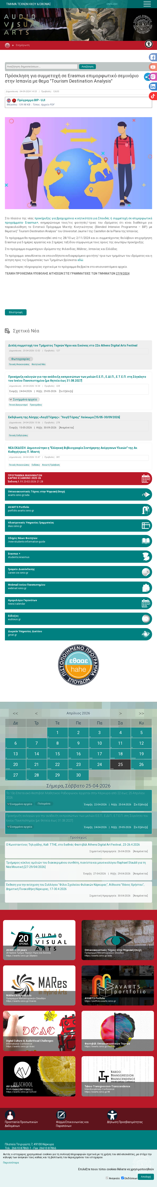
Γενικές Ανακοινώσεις (19, 364)
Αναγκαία (114, 1178)
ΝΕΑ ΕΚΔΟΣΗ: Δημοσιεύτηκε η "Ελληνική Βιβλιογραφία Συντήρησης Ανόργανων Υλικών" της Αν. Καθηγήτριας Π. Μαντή (73, 450)
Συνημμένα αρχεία (25, 399)
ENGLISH (112, 4)
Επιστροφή (15, 312)
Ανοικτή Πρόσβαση (51, 465)
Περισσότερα (11, 1162)
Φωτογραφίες (20, 359)
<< (15, 713)
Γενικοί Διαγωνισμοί (18, 405)
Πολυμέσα (44, 803)
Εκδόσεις (36, 465)
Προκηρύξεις (36, 405)
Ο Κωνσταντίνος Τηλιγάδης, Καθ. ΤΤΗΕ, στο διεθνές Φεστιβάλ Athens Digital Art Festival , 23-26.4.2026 (73, 844)
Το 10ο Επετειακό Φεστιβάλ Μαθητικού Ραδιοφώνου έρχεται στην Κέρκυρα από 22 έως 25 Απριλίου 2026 (75, 795)
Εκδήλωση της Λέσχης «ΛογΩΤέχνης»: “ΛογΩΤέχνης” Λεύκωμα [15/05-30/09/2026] (64, 417)
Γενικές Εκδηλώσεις (18, 435)
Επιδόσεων (130, 1178)
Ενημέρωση (23, 45)
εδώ (80, 260)
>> (141, 713)
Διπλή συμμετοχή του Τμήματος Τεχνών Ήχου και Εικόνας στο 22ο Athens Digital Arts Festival (72, 345)
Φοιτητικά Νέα (38, 364)
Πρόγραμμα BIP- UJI (26, 100)
